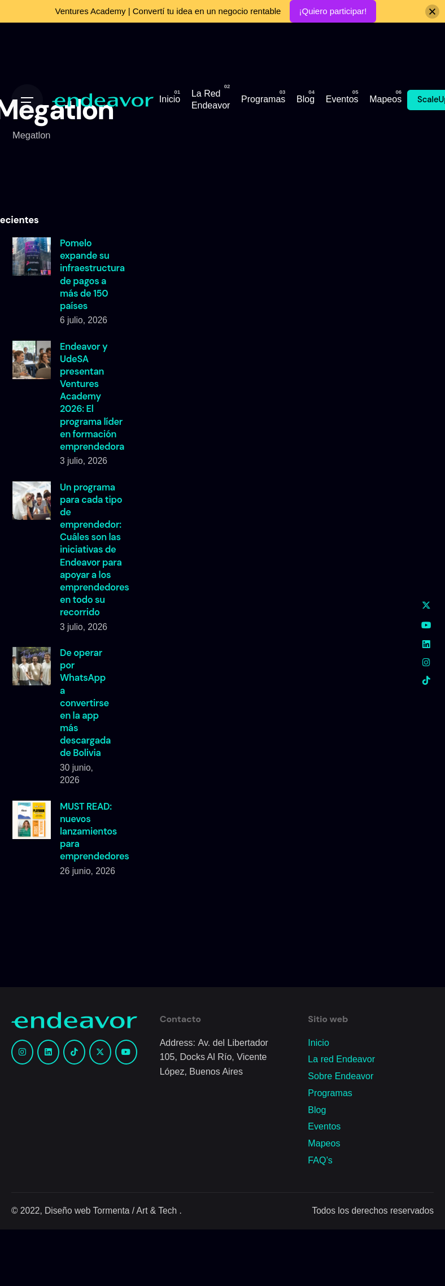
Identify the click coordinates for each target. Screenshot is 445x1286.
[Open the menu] (27, 100)
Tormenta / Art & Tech (136, 1210)
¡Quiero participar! (333, 11)
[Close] (432, 12)
